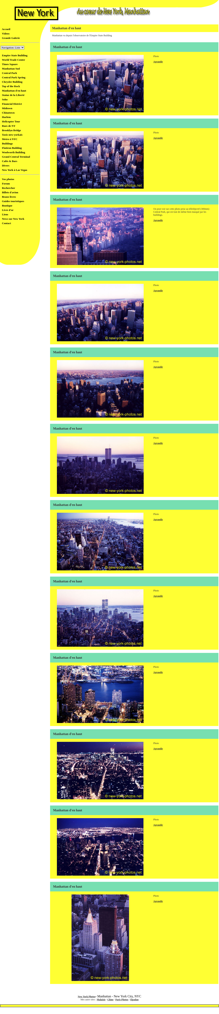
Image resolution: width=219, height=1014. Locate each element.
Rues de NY (8, 125)
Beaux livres (8, 196)
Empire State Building (14, 55)
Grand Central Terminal (15, 156)
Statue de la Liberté (12, 95)
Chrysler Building (11, 81)
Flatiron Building (11, 147)
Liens (4, 214)
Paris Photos (121, 999)
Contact (6, 223)
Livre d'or (7, 209)
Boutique (6, 205)
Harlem (6, 117)
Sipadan (134, 999)
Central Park (9, 73)
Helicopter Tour (10, 121)
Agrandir (158, 61)
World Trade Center (13, 59)
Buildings (7, 143)
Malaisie (101, 999)
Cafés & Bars (9, 161)
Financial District (11, 103)
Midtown (6, 108)
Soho (4, 99)
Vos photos (7, 179)
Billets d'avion (9, 192)
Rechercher (8, 187)
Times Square (9, 64)
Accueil (5, 29)
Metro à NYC (9, 139)
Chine (110, 999)
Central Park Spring (13, 77)
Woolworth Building (13, 152)
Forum (5, 183)
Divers (5, 165)
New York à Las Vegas (14, 169)
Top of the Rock (10, 86)
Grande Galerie (10, 37)
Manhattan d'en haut (13, 90)
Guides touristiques (12, 201)
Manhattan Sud (10, 68)
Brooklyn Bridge (11, 130)
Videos (5, 33)
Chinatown (8, 112)
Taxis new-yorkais (11, 134)
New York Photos (86, 996)
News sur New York (12, 218)
